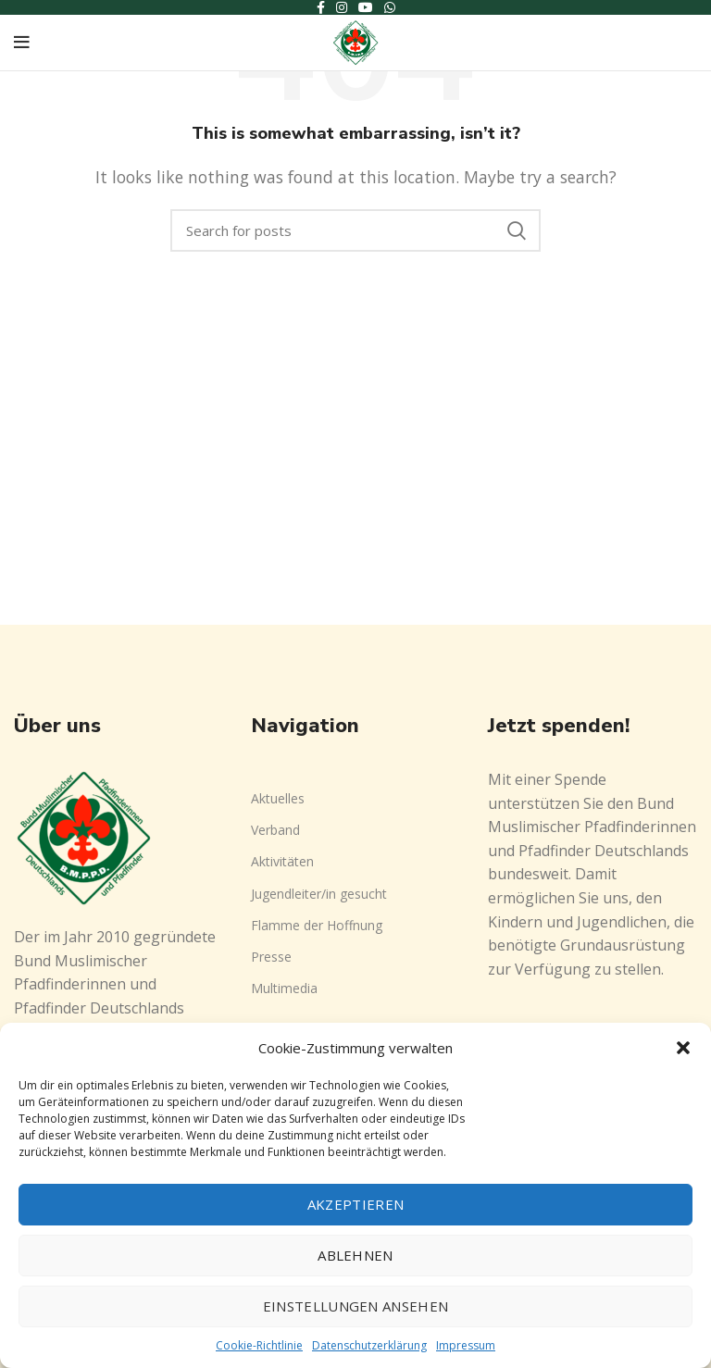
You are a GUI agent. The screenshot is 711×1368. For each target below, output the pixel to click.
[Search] (355, 230)
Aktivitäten (282, 861)
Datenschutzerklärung (369, 1345)
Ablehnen (355, 1255)
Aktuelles (278, 798)
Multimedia (284, 988)
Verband (275, 830)
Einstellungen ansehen (355, 1306)
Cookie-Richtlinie (259, 1345)
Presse (271, 956)
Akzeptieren (355, 1204)
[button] (683, 1047)
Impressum (465, 1345)
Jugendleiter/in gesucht (319, 893)
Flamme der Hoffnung (316, 925)
